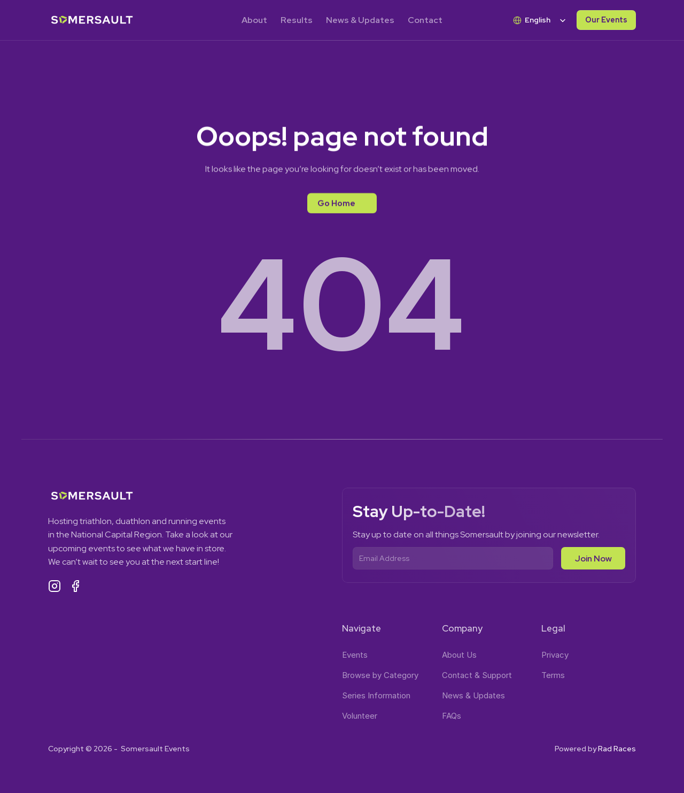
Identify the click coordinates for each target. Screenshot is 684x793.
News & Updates (360, 20)
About (254, 20)
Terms (553, 675)
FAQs (451, 716)
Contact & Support (477, 675)
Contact (425, 20)
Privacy (555, 655)
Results (297, 20)
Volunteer (359, 716)
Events (355, 655)
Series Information (376, 695)
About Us (459, 655)
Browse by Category (380, 675)
